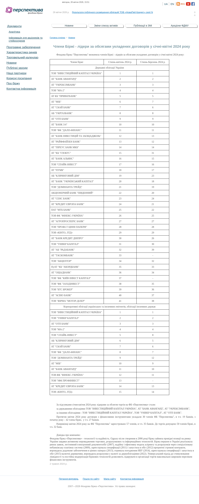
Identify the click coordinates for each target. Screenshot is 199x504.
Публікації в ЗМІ (143, 25)
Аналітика (14, 31)
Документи (14, 26)
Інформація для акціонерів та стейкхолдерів (25, 39)
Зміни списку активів (106, 25)
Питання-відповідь (68, 479)
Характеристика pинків (22, 52)
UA (166, 4)
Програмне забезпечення (23, 47)
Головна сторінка (57, 38)
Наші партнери (16, 73)
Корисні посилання (19, 78)
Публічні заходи (17, 67)
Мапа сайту (110, 479)
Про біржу (13, 83)
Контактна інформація (21, 88)
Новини (12, 62)
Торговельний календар (22, 57)
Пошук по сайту (91, 479)
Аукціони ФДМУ (180, 25)
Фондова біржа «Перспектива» (25, 10)
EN (172, 4)
